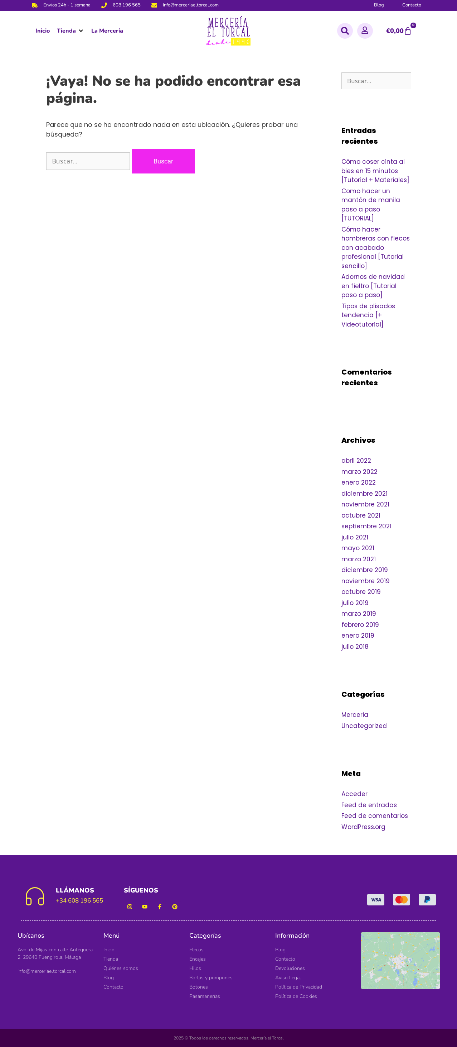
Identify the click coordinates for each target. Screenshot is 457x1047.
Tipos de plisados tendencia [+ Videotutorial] (368, 315)
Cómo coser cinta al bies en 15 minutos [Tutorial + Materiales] (375, 170)
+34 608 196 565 (79, 900)
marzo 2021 (358, 559)
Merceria (354, 714)
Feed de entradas (369, 805)
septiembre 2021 (366, 526)
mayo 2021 (357, 548)
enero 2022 (358, 482)
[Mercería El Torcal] (400, 964)
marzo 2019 (358, 613)
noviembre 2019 (365, 581)
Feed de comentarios (374, 816)
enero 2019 (357, 635)
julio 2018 (355, 646)
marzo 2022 (359, 471)
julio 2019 (355, 603)
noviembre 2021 (365, 504)
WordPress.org (363, 827)
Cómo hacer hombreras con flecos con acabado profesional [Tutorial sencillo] (375, 247)
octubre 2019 (361, 591)
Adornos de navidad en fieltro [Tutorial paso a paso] (373, 285)
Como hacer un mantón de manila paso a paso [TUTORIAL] (370, 205)
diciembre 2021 (364, 493)
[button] (70, 31)
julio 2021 (354, 537)
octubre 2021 (360, 515)
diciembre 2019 (364, 570)
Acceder (354, 794)
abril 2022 (356, 460)
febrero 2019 (360, 624)
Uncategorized (364, 726)
